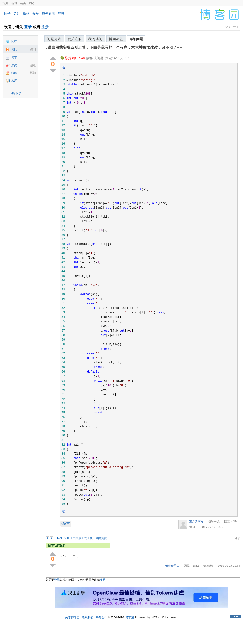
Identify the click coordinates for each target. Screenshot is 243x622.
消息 (61, 13)
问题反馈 (15, 93)
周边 (32, 3)
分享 (237, 538)
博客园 (129, 617)
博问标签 (116, 39)
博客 (14, 57)
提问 (33, 49)
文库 (14, 80)
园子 (7, 13)
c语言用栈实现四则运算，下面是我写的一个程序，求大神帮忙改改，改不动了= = (114, 47)
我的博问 (95, 39)
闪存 (14, 41)
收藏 (14, 73)
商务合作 (101, 617)
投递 (33, 65)
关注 (17, 13)
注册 (45, 27)
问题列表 (54, 39)
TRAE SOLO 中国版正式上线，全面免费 (81, 538)
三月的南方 (196, 521)
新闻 (14, 3)
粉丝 (26, 13)
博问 (14, 49)
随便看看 (48, 13)
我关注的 (75, 39)
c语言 (65, 524)
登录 (28, 27)
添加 (33, 73)
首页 (5, 3)
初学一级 (214, 521)
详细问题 (136, 39)
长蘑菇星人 (172, 565)
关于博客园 (72, 617)
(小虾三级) (206, 565)
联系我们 (87, 617)
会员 (23, 3)
